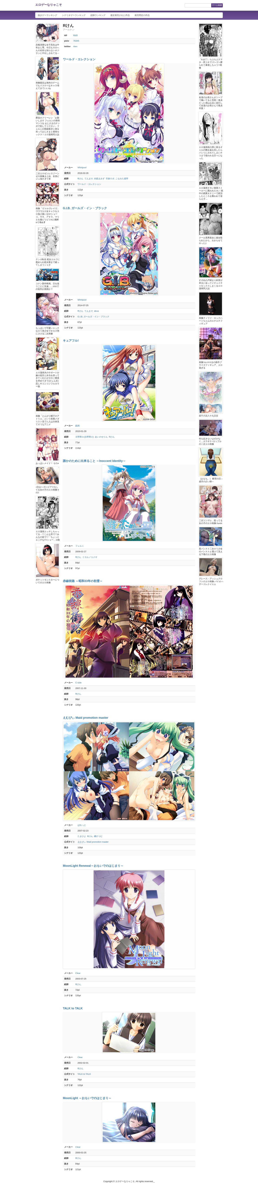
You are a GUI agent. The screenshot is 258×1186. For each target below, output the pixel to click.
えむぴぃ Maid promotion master (85, 717)
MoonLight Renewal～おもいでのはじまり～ (93, 865)
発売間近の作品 (142, 15)
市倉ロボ (110, 178)
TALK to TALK (73, 1008)
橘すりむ (98, 836)
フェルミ (79, 546)
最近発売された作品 (120, 15)
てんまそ (88, 178)
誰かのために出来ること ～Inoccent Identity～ (94, 461)
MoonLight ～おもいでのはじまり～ (87, 1098)
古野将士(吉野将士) (84, 437)
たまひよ (81, 836)
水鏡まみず (99, 178)
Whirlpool (81, 167)
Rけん (80, 178)
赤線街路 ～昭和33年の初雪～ (83, 581)
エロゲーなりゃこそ (48, 4)
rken (75, 46)
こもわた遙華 (121, 178)
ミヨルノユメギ (89, 557)
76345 (76, 41)
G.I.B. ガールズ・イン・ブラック (85, 208)
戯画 (77, 425)
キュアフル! (71, 340)
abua (96, 311)
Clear (77, 973)
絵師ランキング (97, 15)
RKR (75, 35)
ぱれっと (81, 825)
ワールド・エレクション (79, 59)
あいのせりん (101, 437)
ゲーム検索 (217, 5)
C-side (78, 682)
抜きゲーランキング (47, 15)
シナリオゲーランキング (74, 15)
